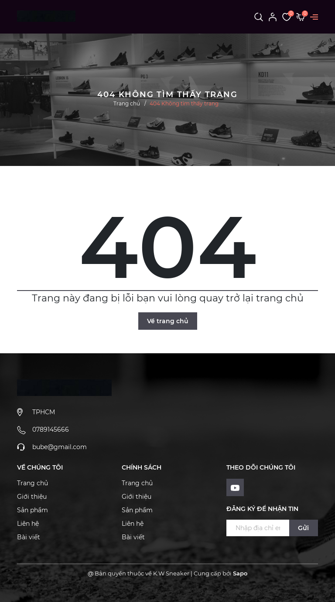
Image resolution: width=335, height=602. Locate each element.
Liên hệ (28, 524)
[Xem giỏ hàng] (300, 16)
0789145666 (50, 429)
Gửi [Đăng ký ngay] (303, 528)
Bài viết (28, 537)
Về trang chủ (167, 321)
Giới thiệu (32, 497)
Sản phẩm (32, 510)
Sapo (240, 573)
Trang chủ (32, 483)
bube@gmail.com (59, 447)
